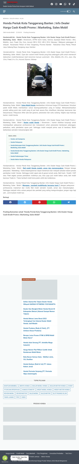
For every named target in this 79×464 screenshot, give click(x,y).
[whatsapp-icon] (65, 4)
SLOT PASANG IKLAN (60, 393)
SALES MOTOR (45, 393)
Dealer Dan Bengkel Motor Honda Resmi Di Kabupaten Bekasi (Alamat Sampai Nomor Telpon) (39, 311)
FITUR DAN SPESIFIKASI (12, 389)
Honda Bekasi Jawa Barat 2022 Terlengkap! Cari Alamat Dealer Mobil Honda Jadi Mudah (37, 321)
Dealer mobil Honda (31, 123)
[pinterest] (39, 202)
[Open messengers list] (5, 458)
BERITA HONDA (25, 386)
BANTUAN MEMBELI (10, 386)
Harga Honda (10, 453)
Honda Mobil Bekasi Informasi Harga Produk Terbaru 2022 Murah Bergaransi (42, 461)
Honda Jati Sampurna (18, 139)
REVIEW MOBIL (9, 393)
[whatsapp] (54, 202)
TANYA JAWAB (9, 397)
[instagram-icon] (56, 4)
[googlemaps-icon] (69, 4)
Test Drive (68, 453)
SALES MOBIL (33, 393)
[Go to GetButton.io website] (5, 462)
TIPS (17, 397)
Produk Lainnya (34, 456)
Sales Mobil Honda (28, 105)
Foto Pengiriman (42, 453)
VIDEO (23, 397)
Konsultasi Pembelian (56, 453)
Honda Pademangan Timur (19, 156)
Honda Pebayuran (16, 142)
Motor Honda (45, 456)
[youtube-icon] (60, 4)
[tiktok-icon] (73, 4)
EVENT (70, 386)
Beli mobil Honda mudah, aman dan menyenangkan (43, 168)
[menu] (5, 11)
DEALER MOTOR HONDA (58, 386)
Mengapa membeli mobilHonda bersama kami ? (42, 185)
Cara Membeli (30, 453)
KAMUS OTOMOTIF (28, 389)
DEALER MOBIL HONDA (39, 386)
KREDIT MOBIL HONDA (44, 389)
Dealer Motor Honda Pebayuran (21, 159)
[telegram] (68, 202)
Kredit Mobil (20, 453)
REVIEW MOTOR (21, 393)
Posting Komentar (29, 32)
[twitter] (25, 202)
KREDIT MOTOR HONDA (62, 389)
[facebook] (10, 202)
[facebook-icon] (51, 4)
